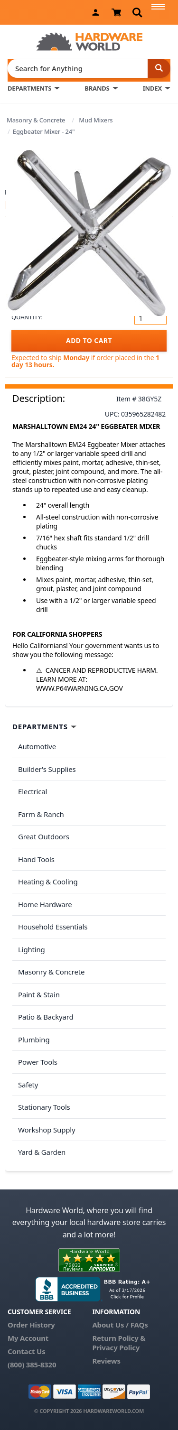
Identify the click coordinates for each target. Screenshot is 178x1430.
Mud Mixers (95, 120)
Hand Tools (36, 859)
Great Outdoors (43, 836)
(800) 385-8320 (32, 1364)
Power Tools (37, 1062)
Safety (28, 1084)
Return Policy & (118, 1338)
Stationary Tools (44, 1107)
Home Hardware (45, 904)
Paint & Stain (39, 994)
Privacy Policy (116, 1347)
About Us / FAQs (120, 1324)
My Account (28, 1338)
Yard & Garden (42, 1152)
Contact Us (27, 1351)
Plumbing (33, 1039)
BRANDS (96, 88)
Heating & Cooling (48, 881)
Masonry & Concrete (36, 120)
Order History (31, 1324)
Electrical (32, 791)
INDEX (152, 88)
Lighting (31, 949)
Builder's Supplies (47, 769)
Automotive (37, 746)
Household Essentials (52, 926)
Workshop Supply (46, 1129)
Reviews (106, 1360)
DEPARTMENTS (29, 88)
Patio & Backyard (45, 1016)
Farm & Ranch (41, 814)
